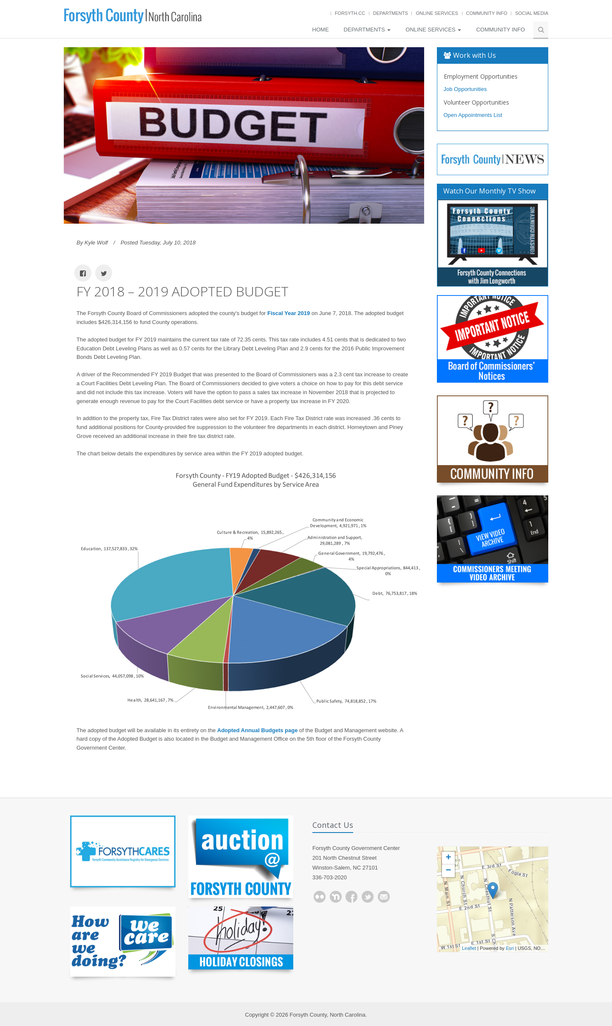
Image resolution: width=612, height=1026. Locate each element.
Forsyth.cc (350, 13)
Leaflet (469, 948)
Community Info (486, 13)
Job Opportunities (465, 89)
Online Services (437, 13)
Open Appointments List (473, 115)
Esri (510, 948)
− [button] (448, 870)
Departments (390, 13)
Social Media (531, 13)
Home (320, 29)
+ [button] (448, 858)
